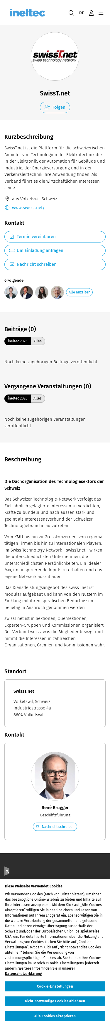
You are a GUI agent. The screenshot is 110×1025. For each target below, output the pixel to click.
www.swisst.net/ (24, 207)
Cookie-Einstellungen (55, 989)
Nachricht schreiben (33, 264)
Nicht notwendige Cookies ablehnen (55, 1004)
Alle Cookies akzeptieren (55, 1019)
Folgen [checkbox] (55, 107)
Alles (37, 341)
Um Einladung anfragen (36, 250)
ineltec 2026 (18, 341)
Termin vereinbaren (32, 236)
